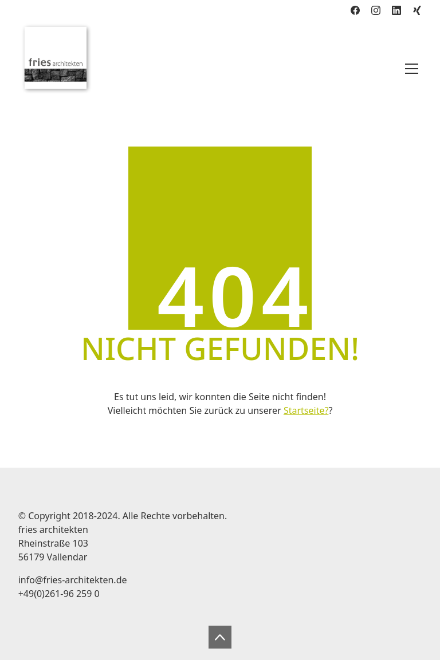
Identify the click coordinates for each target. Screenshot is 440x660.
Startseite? (306, 410)
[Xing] (417, 10)
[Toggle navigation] (412, 68)
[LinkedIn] (396, 10)
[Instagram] (375, 10)
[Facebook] (355, 10)
